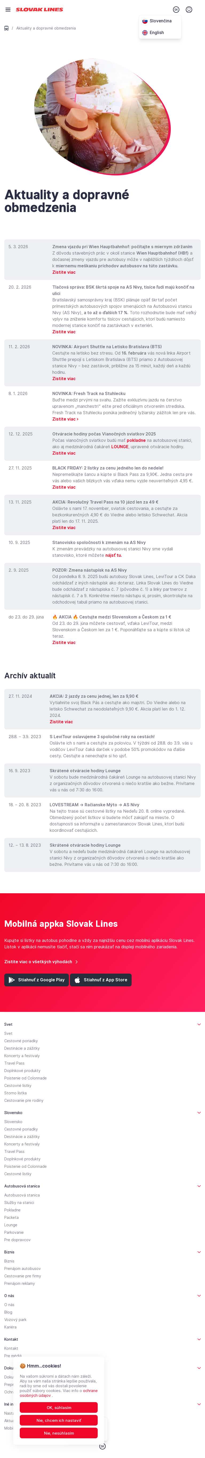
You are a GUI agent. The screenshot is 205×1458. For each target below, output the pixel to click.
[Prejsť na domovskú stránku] (39, 10)
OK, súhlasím (59, 1407)
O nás (9, 1305)
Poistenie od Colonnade (25, 1078)
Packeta (11, 1217)
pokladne (136, 440)
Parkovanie (14, 1232)
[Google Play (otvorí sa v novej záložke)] (36, 980)
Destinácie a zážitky (22, 1048)
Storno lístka (15, 1093)
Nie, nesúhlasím (59, 1433)
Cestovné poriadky (21, 1041)
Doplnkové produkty (22, 1071)
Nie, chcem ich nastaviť (59, 1420)
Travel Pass (14, 1063)
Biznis (9, 1261)
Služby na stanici (19, 1203)
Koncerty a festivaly (22, 1056)
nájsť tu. (113, 555)
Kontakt (11, 1348)
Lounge (10, 1225)
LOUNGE (119, 446)
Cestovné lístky (17, 1085)
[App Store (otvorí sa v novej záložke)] (101, 980)
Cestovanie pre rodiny (24, 1100)
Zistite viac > (65, 419)
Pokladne (12, 1210)
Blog (8, 1312)
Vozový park (15, 1320)
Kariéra (10, 1327)
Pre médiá (13, 1356)
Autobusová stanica (22, 1195)
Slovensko (13, 1122)
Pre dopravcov (17, 1240)
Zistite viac (64, 272)
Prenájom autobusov (22, 1268)
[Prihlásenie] (189, 9)
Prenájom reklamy (19, 1283)
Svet (8, 1033)
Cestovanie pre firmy (22, 1276)
